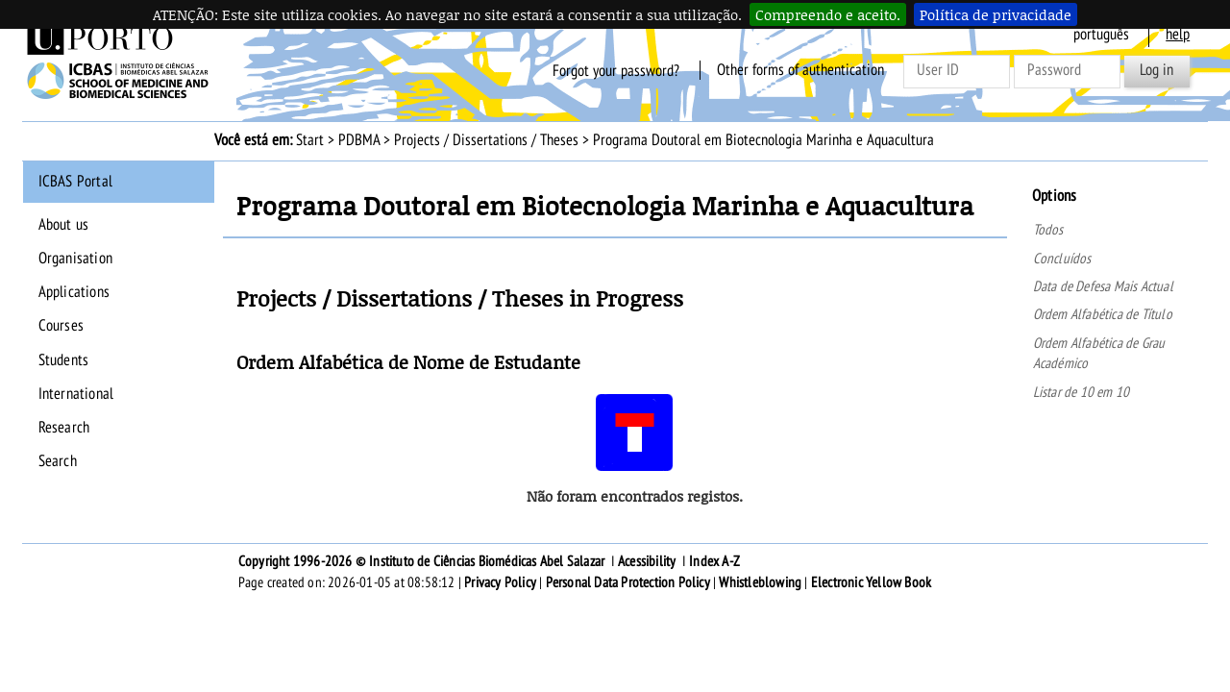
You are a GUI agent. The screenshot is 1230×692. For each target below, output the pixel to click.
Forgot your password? (616, 70)
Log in (1156, 70)
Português (1101, 34)
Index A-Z (714, 561)
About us (63, 225)
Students (63, 360)
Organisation (75, 258)
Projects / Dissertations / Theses (486, 140)
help (1178, 34)
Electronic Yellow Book (871, 582)
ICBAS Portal (75, 181)
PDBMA (359, 140)
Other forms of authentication (800, 70)
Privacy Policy (500, 582)
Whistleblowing (760, 582)
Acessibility (647, 561)
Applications (74, 292)
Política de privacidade (995, 14)
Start (310, 140)
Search (57, 461)
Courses (61, 325)
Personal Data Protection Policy (628, 582)
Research (64, 427)
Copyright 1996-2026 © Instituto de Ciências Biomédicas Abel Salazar (423, 561)
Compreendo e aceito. (827, 14)
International (76, 394)
